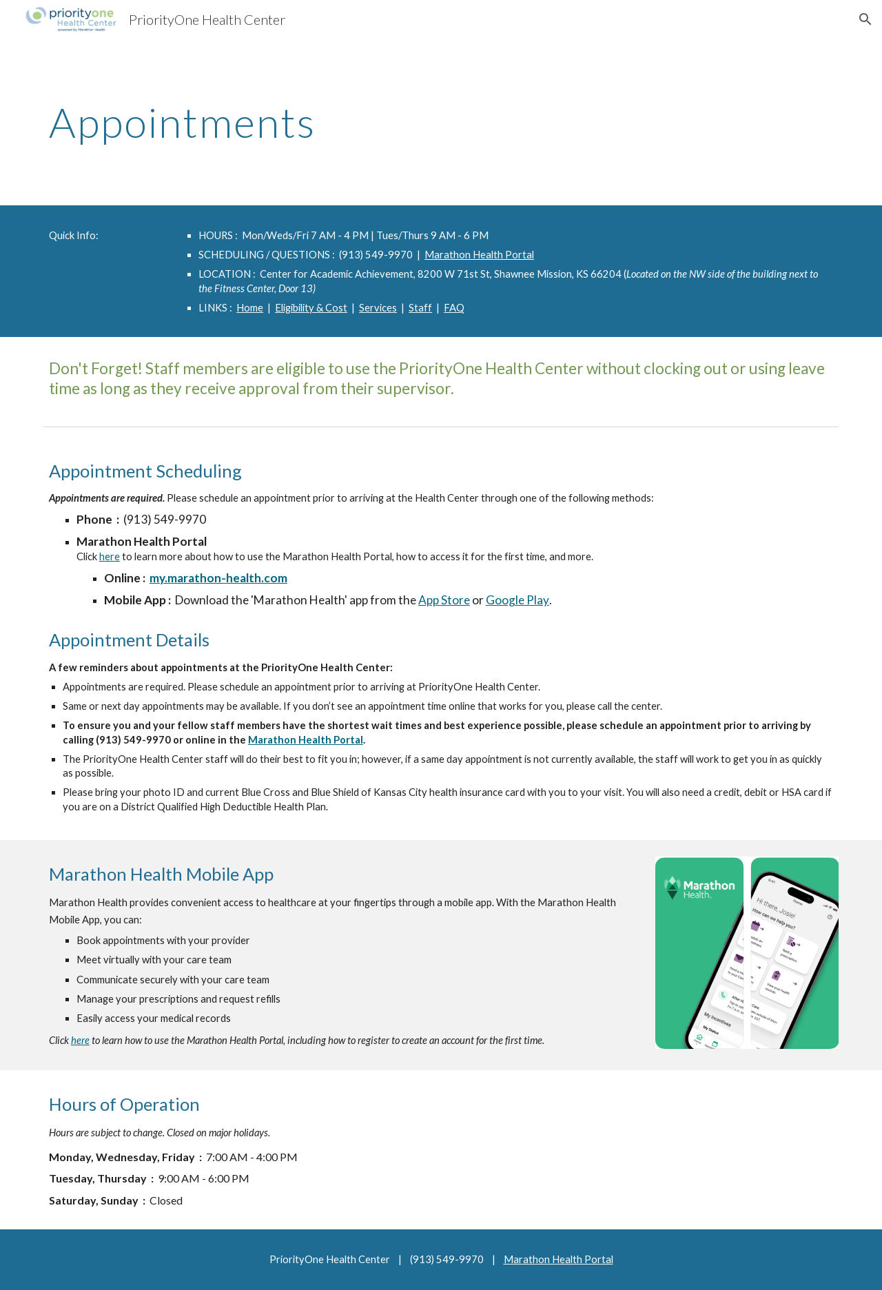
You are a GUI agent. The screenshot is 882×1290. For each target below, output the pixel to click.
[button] (865, 19)
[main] (441, 122)
